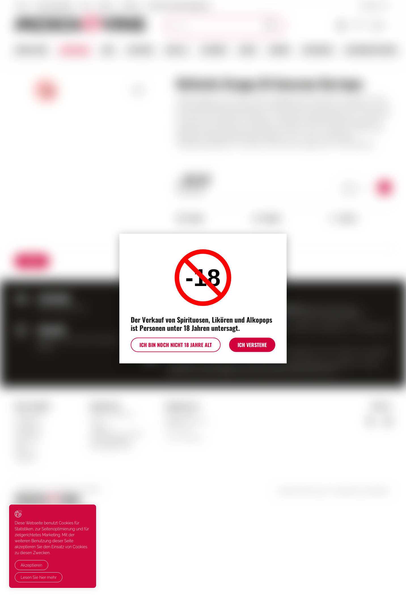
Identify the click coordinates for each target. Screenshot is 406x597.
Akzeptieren (31, 565)
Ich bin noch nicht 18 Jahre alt (174, 345)
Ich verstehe (253, 345)
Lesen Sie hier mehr (39, 577)
